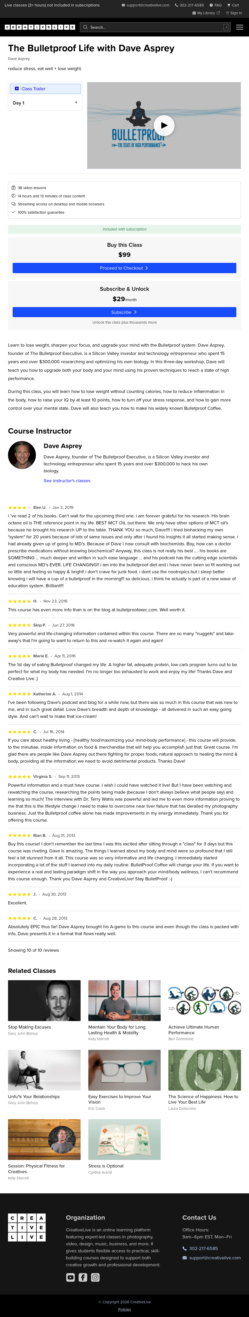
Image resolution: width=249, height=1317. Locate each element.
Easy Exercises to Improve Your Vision (119, 1099)
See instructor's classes (67, 480)
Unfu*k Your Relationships (34, 1096)
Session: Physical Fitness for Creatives (36, 1169)
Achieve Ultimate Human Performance (193, 1030)
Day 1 (18, 103)
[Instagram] (95, 1277)
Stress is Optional (105, 1166)
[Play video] (164, 125)
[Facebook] (83, 1277)
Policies (124, 1309)
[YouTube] (70, 1277)
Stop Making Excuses (29, 1027)
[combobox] (155, 27)
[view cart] (234, 5)
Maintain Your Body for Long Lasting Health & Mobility (116, 1030)
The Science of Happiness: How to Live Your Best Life (203, 1099)
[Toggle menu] (239, 27)
